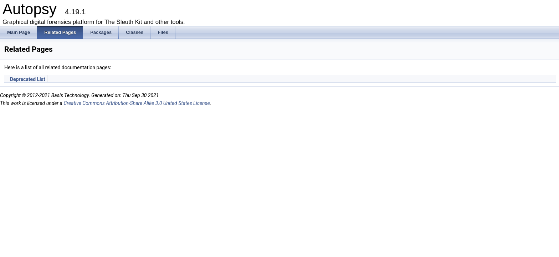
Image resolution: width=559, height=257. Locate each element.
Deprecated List (27, 79)
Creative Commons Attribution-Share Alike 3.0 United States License (136, 103)
